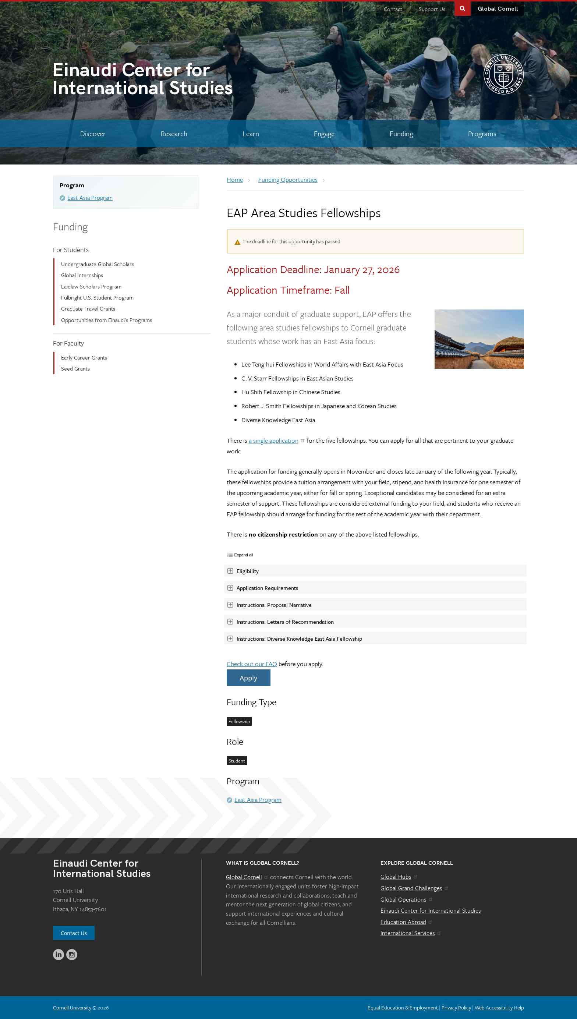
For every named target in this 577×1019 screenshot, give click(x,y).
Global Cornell (498, 9)
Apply (248, 677)
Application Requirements (262, 588)
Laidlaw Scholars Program (91, 286)
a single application (277, 440)
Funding (70, 226)
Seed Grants (75, 368)
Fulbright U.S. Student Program (97, 297)
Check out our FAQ (252, 663)
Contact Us (74, 933)
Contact (393, 9)
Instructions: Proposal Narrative (269, 605)
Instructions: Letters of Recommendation (280, 622)
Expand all (243, 555)
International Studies (170, 80)
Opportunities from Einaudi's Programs (106, 320)
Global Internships (82, 275)
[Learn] (250, 133)
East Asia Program (90, 197)
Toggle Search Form (462, 8)
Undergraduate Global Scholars (97, 264)
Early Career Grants (84, 357)
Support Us (432, 9)
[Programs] (482, 133)
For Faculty (68, 343)
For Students (71, 249)
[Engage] (324, 133)
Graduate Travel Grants (88, 308)
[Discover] (93, 133)
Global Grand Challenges (414, 888)
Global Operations (406, 899)
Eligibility (243, 571)
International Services (411, 932)
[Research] (174, 133)
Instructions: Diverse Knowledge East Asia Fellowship (294, 638)
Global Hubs (399, 876)
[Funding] (401, 133)
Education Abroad (406, 921)
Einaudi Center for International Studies (430, 910)
